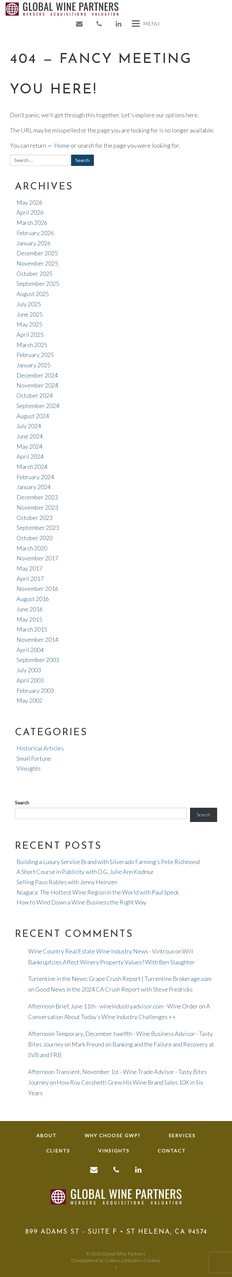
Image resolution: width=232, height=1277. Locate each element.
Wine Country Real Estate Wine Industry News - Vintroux (101, 951)
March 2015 (32, 629)
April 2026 (30, 212)
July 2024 (29, 426)
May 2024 (29, 446)
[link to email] (79, 23)
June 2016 (30, 609)
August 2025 (33, 293)
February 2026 (35, 232)
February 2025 (35, 354)
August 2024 (33, 416)
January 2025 (34, 365)
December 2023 (37, 497)
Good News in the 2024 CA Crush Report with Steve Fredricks (114, 989)
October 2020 (35, 537)
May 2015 (29, 619)
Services (182, 1135)
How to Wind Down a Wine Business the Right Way (81, 902)
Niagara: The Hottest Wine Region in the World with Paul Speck (98, 892)
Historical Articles (40, 748)
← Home (58, 145)
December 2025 (37, 253)
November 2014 (37, 639)
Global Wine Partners (124, 1253)
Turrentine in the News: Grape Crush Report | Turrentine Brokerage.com (120, 978)
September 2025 (38, 283)
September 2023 (38, 527)
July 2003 (29, 670)
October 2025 (35, 273)
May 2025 (29, 324)
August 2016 (33, 598)
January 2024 (34, 486)
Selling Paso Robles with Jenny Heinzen (67, 882)
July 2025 (29, 304)
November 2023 (37, 507)
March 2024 (32, 466)
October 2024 (35, 395)
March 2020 (32, 548)
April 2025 (30, 334)
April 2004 (30, 649)
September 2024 (38, 405)
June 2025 (30, 314)
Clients (58, 1150)
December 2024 (37, 375)
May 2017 (29, 568)
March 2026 (32, 222)
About (46, 1135)
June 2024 (30, 436)
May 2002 (29, 700)
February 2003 (35, 690)
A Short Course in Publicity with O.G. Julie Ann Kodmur (85, 871)
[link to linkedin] (119, 23)
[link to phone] (99, 23)
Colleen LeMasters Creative (133, 1260)
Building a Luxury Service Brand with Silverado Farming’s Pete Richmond (108, 861)
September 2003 (38, 659)
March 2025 (32, 344)
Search (22, 802)
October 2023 (35, 517)
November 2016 (37, 588)
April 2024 (30, 456)
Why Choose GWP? (112, 1135)
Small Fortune (34, 758)
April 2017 (30, 578)
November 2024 (37, 385)
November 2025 (37, 263)
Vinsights (29, 768)
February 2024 (35, 477)
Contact (172, 1150)
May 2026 (29, 202)
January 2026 (34, 243)
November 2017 (37, 558)
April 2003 (30, 680)
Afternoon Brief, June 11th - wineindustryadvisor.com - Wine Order (113, 1006)
